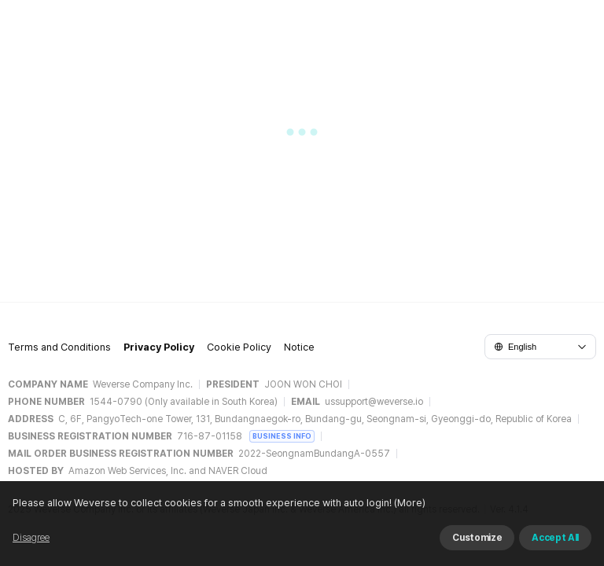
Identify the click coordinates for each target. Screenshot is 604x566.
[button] (302, 138)
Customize (507, 533)
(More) (125, 552)
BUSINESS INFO (281, 436)
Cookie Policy (239, 352)
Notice (299, 352)
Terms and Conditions (59, 352)
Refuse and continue (404, 533)
